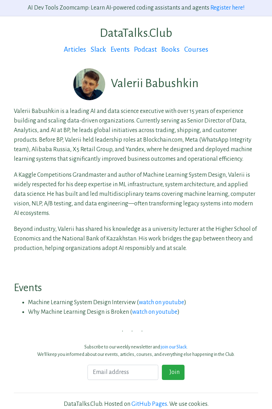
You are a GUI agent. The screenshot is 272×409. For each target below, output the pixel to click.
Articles (75, 49)
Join (173, 372)
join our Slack (174, 347)
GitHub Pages (149, 404)
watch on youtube (161, 302)
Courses (196, 49)
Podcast (145, 49)
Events (120, 49)
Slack (98, 49)
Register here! (227, 8)
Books (170, 49)
